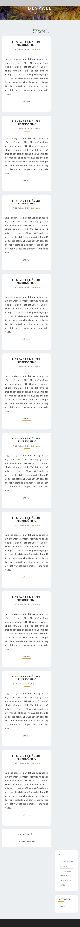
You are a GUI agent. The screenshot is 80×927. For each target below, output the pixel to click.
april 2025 (64, 866)
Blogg (62, 906)
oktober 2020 (65, 880)
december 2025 (66, 861)
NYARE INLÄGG (26, 834)
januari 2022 (65, 875)
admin (38, 49)
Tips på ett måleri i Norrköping (27, 43)
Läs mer (27, 101)
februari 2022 (65, 871)
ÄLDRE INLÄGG (26, 841)
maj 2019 (64, 885)
